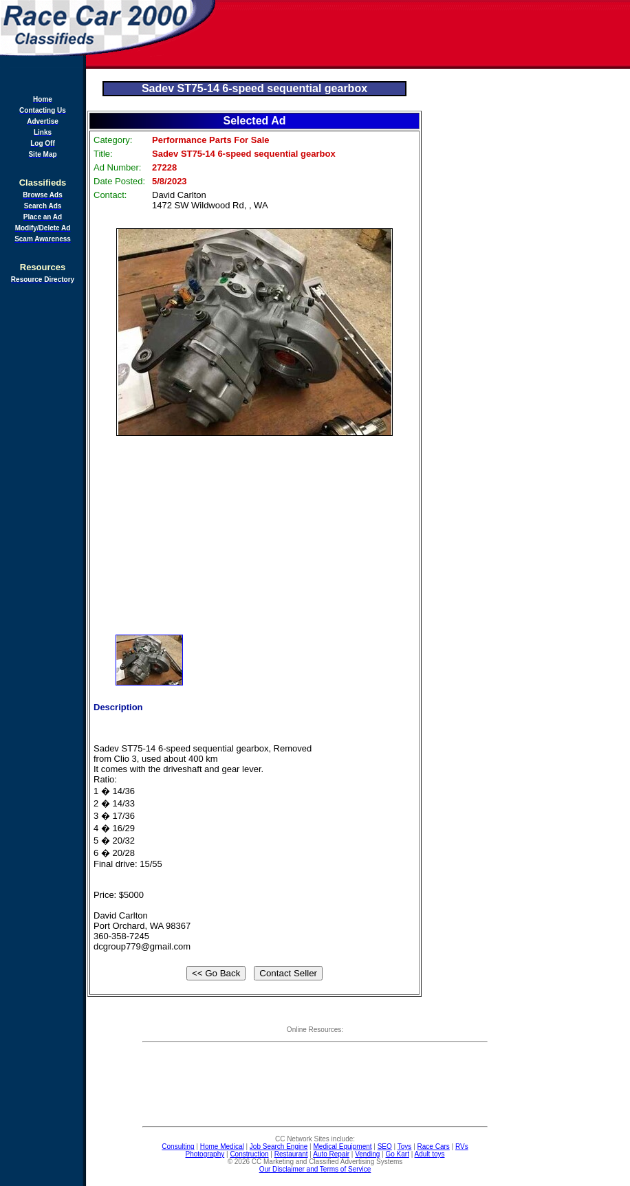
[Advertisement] (424, 34)
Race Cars (433, 1146)
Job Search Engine (279, 1146)
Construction (249, 1154)
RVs (461, 1146)
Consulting (178, 1146)
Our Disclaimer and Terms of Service (315, 1169)
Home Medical (222, 1146)
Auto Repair (331, 1154)
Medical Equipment (343, 1146)
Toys (405, 1146)
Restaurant (291, 1154)
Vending (367, 1154)
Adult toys (430, 1154)
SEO (385, 1146)
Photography (205, 1154)
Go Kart (397, 1154)
